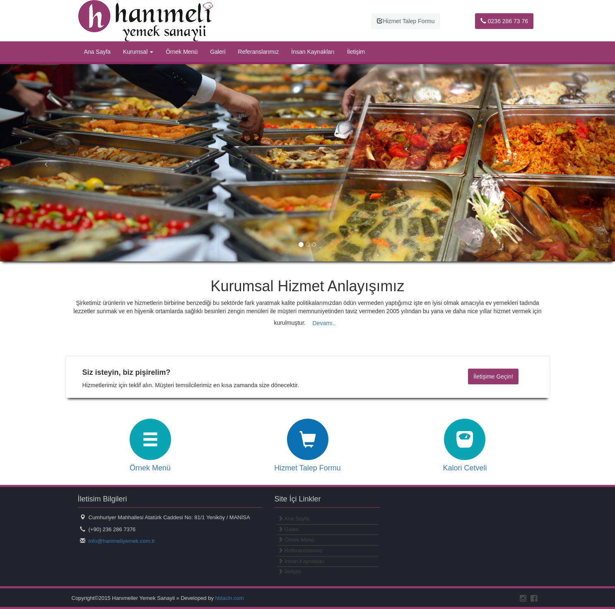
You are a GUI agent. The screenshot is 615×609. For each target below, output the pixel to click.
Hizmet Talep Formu (405, 21)
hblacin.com (229, 598)
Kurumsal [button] (138, 51)
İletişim (356, 51)
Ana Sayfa (97, 51)
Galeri (217, 51)
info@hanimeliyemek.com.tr (122, 541)
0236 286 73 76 (504, 21)
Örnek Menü (182, 51)
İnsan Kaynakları (312, 51)
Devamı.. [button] (324, 323)
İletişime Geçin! (493, 376)
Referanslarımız (258, 51)
